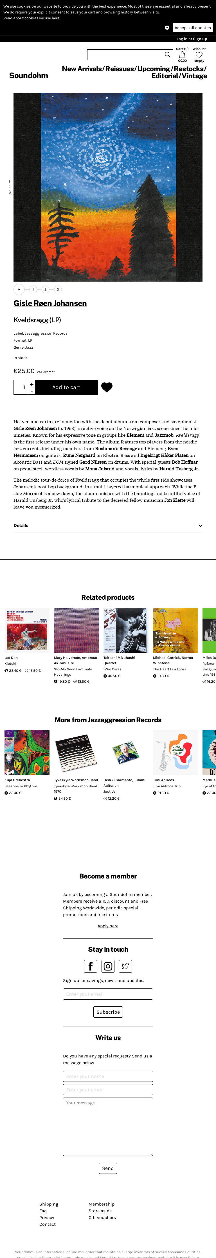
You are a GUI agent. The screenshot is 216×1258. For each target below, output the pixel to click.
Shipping (48, 1204)
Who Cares (113, 669)
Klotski (10, 663)
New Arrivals (82, 69)
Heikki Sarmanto (118, 780)
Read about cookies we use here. (31, 18)
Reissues (119, 69)
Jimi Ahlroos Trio (167, 786)
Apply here (108, 925)
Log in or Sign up (192, 38)
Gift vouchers (102, 1217)
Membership (101, 1204)
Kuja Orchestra (17, 780)
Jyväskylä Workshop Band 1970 (75, 789)
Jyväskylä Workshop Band (76, 780)
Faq (43, 1210)
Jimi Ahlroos (163, 780)
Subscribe (108, 1012)
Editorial (164, 76)
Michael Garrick (166, 658)
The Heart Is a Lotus (169, 669)
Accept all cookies (193, 27)
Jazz (29, 347)
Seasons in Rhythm (20, 786)
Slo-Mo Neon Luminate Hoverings (73, 672)
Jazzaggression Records (46, 333)
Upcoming (154, 69)
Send (108, 1168)
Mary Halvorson (67, 658)
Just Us (110, 791)
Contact (47, 1224)
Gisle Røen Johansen (50, 303)
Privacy (46, 1217)
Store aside (100, 1210)
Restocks (188, 69)
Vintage (194, 76)
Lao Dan (11, 658)
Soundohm (28, 75)
